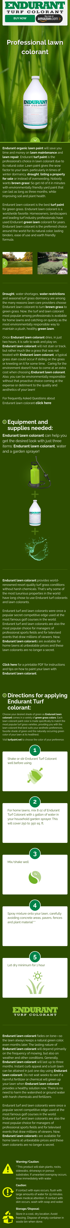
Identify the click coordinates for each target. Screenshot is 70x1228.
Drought (8, 294)
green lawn (32, 222)
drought (33, 174)
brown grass (20, 183)
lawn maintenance (43, 152)
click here (43, 403)
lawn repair (11, 157)
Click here (10, 664)
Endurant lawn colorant (28, 337)
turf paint (40, 157)
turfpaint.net (15, 739)
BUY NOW (20, 8)
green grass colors (45, 717)
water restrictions (52, 294)
